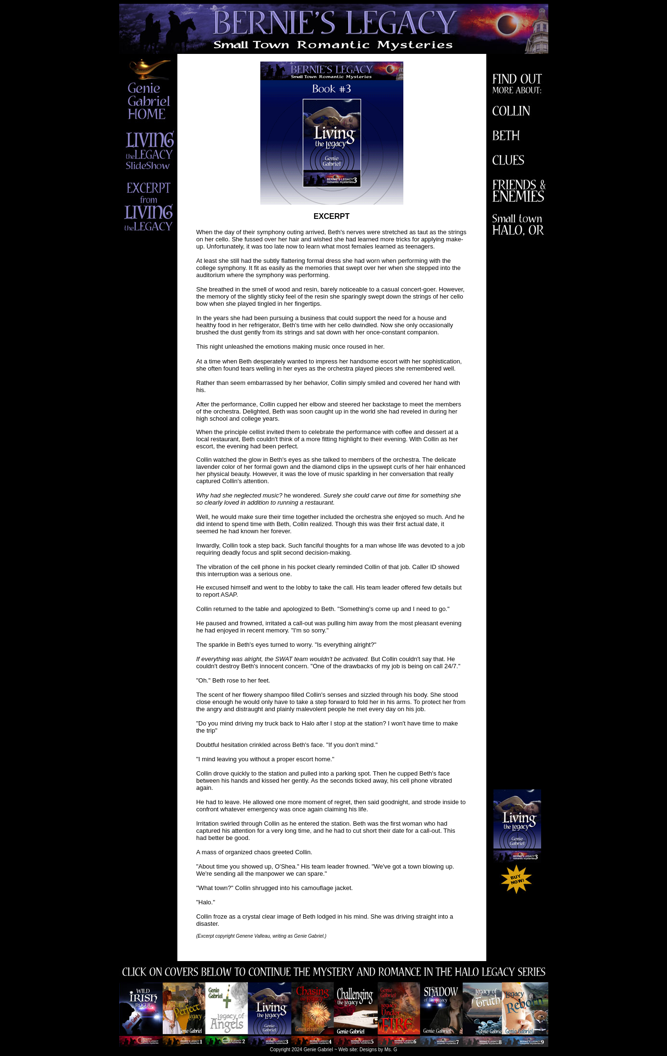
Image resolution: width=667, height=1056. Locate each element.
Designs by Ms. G (378, 1049)
